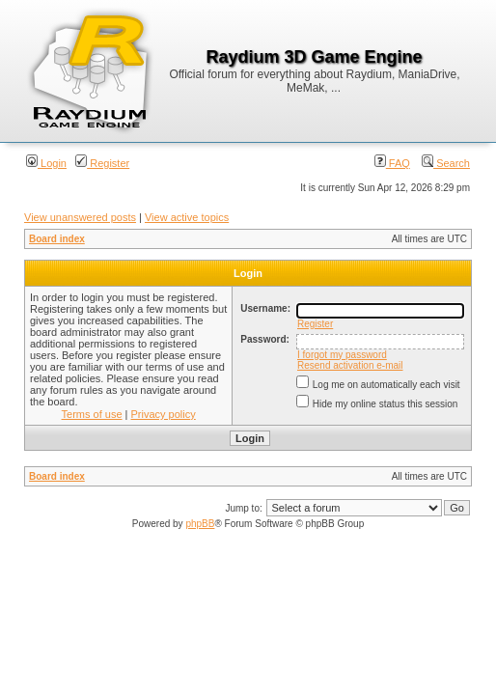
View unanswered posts (80, 217)
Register (102, 163)
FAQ (392, 163)
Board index (57, 239)
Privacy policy (163, 414)
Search (446, 163)
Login (46, 163)
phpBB (199, 523)
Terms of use (92, 414)
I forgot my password (342, 354)
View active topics (187, 217)
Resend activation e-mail (350, 365)
